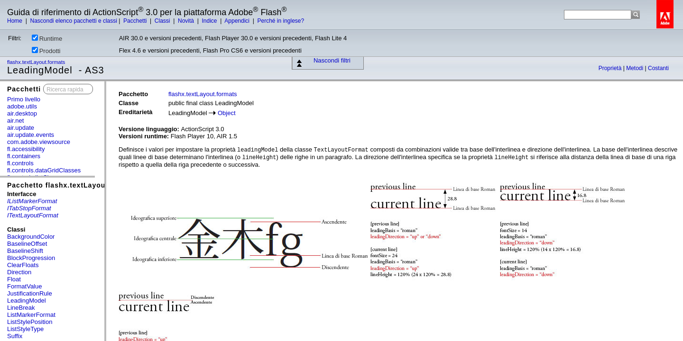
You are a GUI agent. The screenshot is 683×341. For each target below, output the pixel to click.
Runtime (47, 38)
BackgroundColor (31, 236)
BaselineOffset (27, 243)
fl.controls (20, 163)
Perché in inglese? (280, 21)
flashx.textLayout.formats (36, 62)
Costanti (658, 68)
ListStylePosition (29, 321)
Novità (186, 21)
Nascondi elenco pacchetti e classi (73, 21)
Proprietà (611, 68)
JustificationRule (29, 293)
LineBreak (21, 307)
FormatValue (24, 286)
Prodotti (46, 50)
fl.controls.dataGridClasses (44, 170)
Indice (210, 21)
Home (15, 21)
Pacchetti (135, 21)
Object (227, 113)
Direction (19, 272)
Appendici (237, 21)
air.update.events (30, 134)
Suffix (14, 336)
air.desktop (22, 113)
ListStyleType (25, 328)
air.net (15, 120)
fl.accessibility (26, 149)
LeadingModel (26, 300)
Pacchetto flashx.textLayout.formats (72, 185)
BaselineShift (25, 250)
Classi (163, 21)
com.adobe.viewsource (38, 141)
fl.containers (23, 156)
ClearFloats (22, 265)
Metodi (635, 68)
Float (14, 279)
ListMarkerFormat (31, 314)
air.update (20, 127)
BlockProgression (31, 257)
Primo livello (23, 99)
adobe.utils (22, 106)
